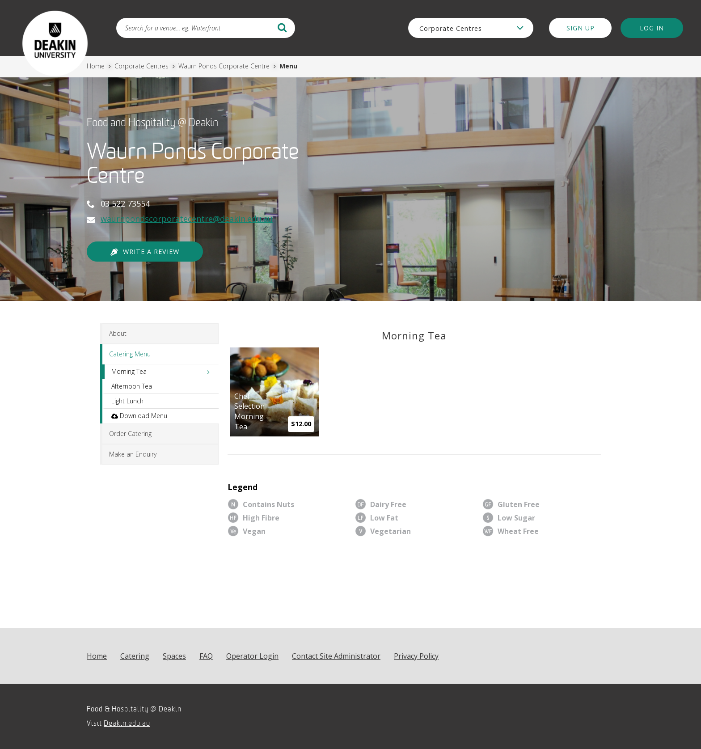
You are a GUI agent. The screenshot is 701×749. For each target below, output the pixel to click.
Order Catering (130, 433)
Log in (652, 28)
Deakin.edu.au (127, 723)
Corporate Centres (142, 66)
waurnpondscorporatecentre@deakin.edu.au (187, 218)
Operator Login (252, 656)
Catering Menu (130, 354)
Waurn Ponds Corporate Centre (224, 66)
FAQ (206, 656)
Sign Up (580, 28)
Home (96, 66)
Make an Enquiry (132, 454)
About (118, 333)
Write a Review (144, 251)
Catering (134, 656)
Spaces (174, 656)
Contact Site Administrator (336, 656)
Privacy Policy (416, 656)
